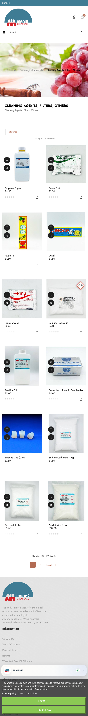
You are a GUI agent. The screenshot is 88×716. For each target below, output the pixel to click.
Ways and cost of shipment (17, 661)
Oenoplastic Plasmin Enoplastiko (66, 390)
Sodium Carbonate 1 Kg (61, 457)
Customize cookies (28, 693)
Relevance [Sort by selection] (44, 132)
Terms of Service (11, 644)
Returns (6, 655)
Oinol (52, 255)
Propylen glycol (13, 188)
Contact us (8, 639)
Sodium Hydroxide (58, 323)
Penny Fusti (54, 188)
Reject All (44, 709)
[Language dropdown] (6, 3)
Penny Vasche (12, 323)
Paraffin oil (11, 390)
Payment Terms (9, 650)
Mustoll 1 (9, 255)
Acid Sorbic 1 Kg (58, 525)
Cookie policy (9, 693)
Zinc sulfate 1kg (13, 525)
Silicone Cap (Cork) (15, 457)
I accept (44, 701)
